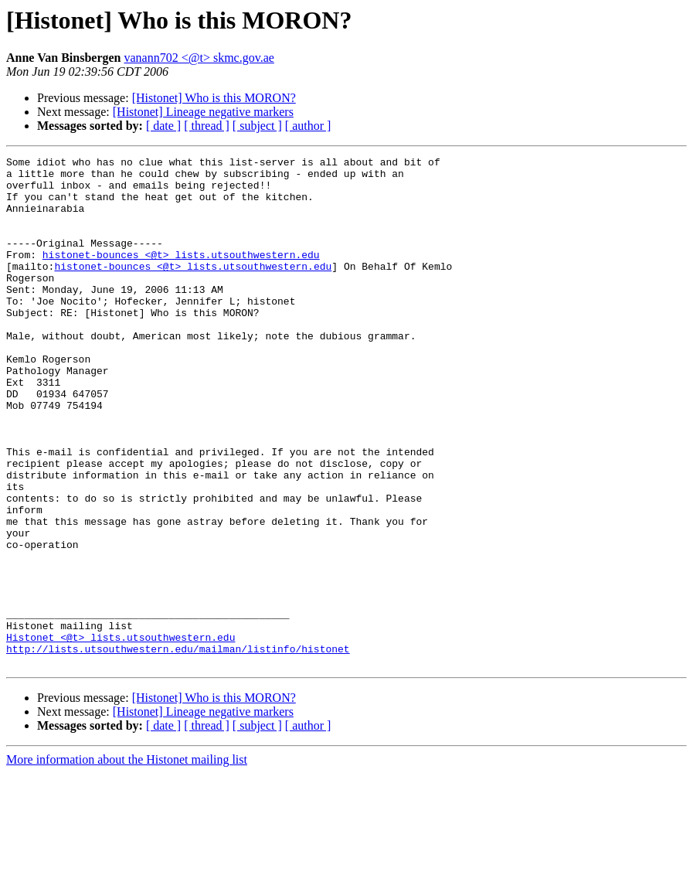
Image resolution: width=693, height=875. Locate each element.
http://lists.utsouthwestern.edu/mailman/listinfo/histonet (178, 748)
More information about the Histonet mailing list (126, 861)
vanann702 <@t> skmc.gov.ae (199, 57)
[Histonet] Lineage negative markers (203, 111)
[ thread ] (206, 125)
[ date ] (163, 125)
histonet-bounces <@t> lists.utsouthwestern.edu (181, 275)
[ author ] (308, 125)
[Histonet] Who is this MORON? (214, 97)
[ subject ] (257, 125)
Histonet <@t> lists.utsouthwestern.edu (120, 734)
